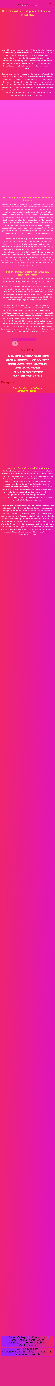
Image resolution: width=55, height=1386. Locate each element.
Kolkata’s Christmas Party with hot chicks (27, 363)
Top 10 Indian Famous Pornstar (27, 371)
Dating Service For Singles (27, 367)
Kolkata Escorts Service (22, 4)
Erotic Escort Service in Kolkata (28, 388)
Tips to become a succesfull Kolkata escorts (27, 356)
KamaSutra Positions (27, 390)
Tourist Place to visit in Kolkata (27, 375)
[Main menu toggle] (50, 4)
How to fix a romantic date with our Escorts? (27, 360)
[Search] (15, 343)
